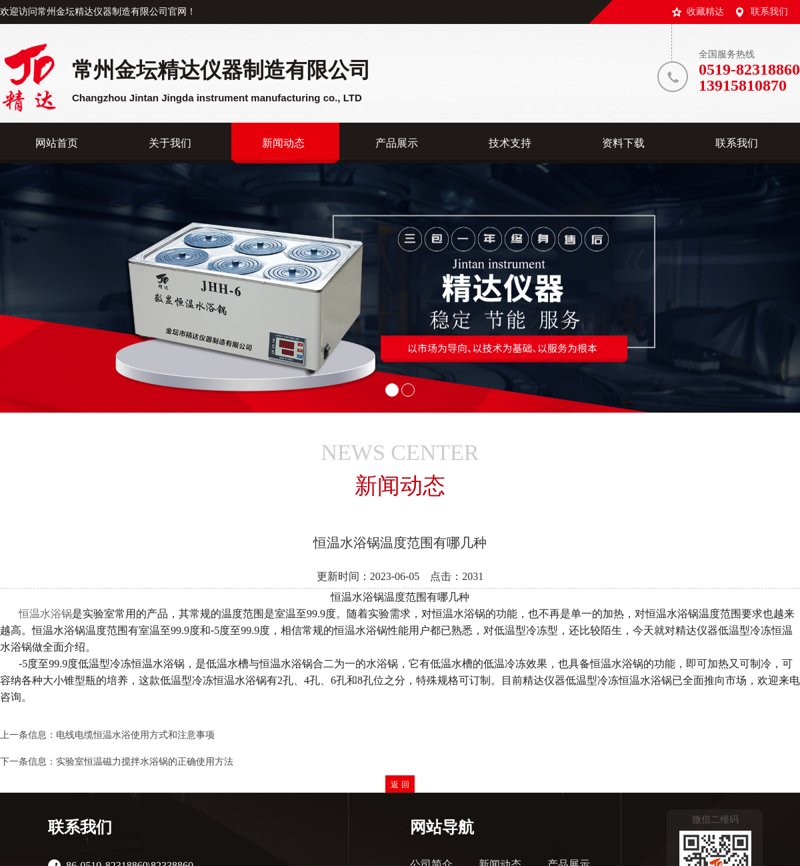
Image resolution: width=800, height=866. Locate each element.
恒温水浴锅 (45, 613)
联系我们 (769, 12)
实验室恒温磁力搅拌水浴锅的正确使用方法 (144, 762)
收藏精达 (705, 12)
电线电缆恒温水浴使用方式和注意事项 (135, 735)
